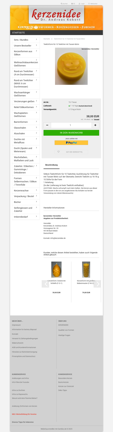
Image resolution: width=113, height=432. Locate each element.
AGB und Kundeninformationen (24, 347)
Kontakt (15, 334)
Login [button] (82, 4)
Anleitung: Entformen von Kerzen (24, 406)
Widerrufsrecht (17, 343)
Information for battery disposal (24, 329)
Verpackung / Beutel (24, 196)
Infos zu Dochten (18, 390)
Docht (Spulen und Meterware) (23, 150)
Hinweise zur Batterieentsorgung (24, 352)
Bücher (17, 202)
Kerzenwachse (21, 190)
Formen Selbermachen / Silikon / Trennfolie (25, 181)
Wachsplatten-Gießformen (21, 115)
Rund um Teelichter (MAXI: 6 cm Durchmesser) (23, 83)
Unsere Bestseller (22, 45)
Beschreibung (51, 165)
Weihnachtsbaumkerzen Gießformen (26, 64)
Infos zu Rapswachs (20, 394)
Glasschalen (20, 127)
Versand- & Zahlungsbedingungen (25, 338)
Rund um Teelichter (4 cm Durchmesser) (24, 73)
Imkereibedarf (21, 217)
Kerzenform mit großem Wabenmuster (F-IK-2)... (86, 282)
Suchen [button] (64, 4)
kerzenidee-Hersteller (90, 49)
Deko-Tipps (62, 390)
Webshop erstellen (48, 429)
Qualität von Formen (66, 330)
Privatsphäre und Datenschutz (23, 356)
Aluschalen (19, 133)
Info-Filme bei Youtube (20, 382)
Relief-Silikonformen (24, 107)
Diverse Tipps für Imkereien (23, 422)
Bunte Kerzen (63, 382)
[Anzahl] (71, 125)
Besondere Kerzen (65, 378)
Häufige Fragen (64, 335)
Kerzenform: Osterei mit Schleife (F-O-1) (56, 282)
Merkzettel (92, 4)
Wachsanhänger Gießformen (22, 94)
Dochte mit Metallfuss (19, 141)
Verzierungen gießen (24, 101)
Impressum (16, 325)
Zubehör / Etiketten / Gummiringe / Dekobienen (24, 169)
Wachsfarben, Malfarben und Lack (24, 159)
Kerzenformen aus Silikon (23, 53)
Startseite (18, 32)
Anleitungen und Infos (20, 378)
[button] (73, 4)
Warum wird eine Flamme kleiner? (24, 398)
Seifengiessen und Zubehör (23, 209)
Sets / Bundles (21, 40)
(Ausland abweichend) (85, 106)
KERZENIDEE (63, 325)
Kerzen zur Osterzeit (66, 386)
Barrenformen (21, 122)
